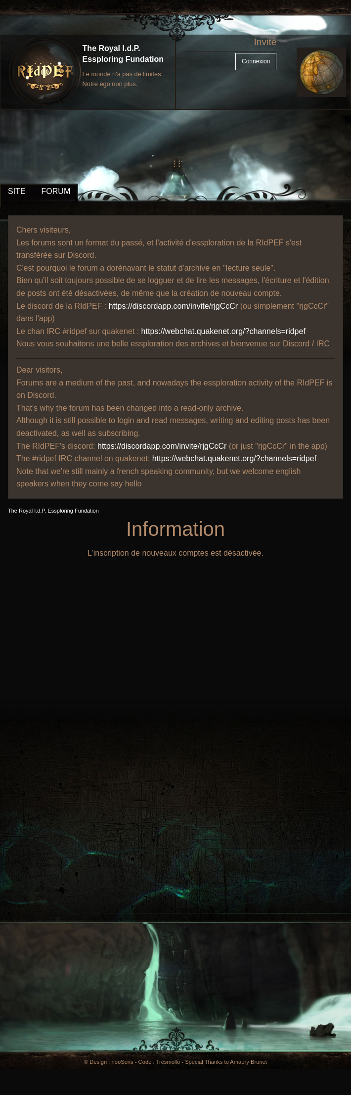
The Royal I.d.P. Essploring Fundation (53, 511)
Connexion (256, 61)
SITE (17, 191)
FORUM (56, 191)
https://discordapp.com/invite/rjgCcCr (173, 306)
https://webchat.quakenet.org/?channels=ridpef (223, 331)
